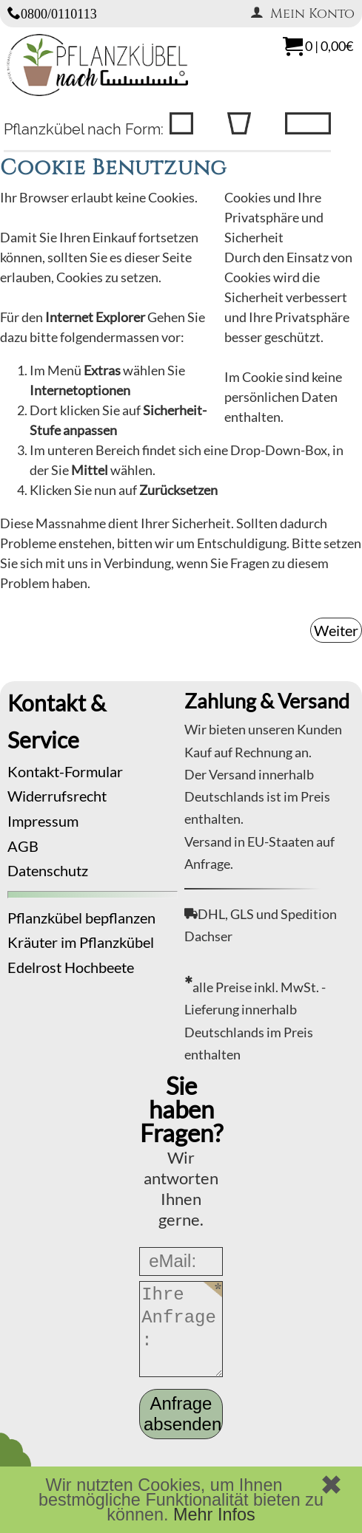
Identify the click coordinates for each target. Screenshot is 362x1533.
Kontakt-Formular (65, 771)
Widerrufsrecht (57, 796)
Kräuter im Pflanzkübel (80, 942)
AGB (22, 846)
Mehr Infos (214, 1514)
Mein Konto (302, 13)
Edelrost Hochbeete (70, 967)
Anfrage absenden (182, 1413)
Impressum (42, 821)
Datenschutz (47, 870)
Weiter (336, 630)
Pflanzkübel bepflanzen (81, 917)
